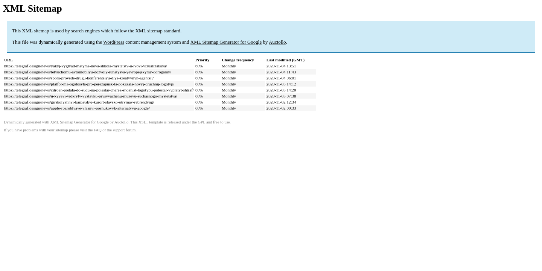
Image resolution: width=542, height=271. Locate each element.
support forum (124, 130)
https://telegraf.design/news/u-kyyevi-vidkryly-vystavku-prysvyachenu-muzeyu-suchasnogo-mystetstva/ (90, 96)
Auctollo (277, 42)
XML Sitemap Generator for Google (226, 42)
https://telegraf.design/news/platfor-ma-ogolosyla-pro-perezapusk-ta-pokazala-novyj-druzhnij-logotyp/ (89, 84)
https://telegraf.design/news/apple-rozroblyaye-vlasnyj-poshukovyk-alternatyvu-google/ (77, 108)
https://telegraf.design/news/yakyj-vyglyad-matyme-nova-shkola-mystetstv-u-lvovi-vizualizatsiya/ (85, 66)
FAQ (98, 130)
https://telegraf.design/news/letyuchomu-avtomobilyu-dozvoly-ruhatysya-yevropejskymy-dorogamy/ (87, 72)
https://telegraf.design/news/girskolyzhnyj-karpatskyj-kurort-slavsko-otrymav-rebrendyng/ (79, 102)
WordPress (113, 42)
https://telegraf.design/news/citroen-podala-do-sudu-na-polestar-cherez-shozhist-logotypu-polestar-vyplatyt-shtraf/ (99, 90)
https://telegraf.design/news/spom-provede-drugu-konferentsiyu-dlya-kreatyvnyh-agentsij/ (79, 78)
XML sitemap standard (158, 30)
